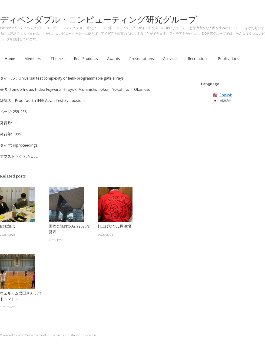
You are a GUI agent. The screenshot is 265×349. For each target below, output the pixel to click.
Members (32, 58)
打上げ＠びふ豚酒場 (114, 226)
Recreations (198, 58)
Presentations (141, 58)
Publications (228, 58)
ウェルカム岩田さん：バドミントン (20, 296)
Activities (171, 58)
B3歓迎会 (8, 226)
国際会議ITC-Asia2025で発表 (69, 229)
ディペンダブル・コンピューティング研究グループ (98, 19)
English (225, 94)
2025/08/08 (105, 234)
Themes (57, 58)
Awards (113, 58)
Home (10, 58)
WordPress (25, 335)
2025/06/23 (7, 307)
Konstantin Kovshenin (80, 335)
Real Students (86, 58)
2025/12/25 (7, 234)
